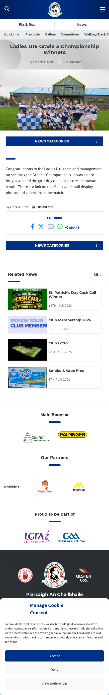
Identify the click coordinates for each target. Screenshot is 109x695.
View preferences (55, 683)
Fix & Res (27, 24)
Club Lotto (58, 343)
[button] (54, 141)
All (97, 275)
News (82, 24)
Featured (54, 218)
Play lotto (32, 34)
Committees (70, 34)
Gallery (50, 34)
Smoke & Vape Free (66, 370)
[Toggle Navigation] (6, 10)
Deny (54, 669)
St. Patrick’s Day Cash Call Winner (72, 294)
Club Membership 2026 (70, 320)
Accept (54, 656)
